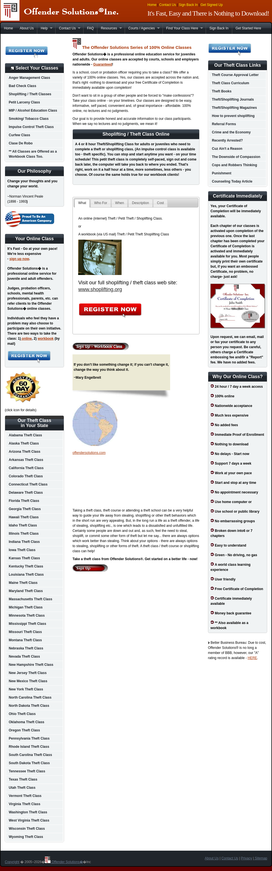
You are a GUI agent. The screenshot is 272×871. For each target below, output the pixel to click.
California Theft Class (26, 468)
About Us (27, 28)
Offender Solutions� (64, 862)
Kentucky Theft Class (26, 566)
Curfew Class (19, 135)
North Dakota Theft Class (29, 706)
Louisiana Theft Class (26, 575)
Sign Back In (188, 5)
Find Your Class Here (183, 28)
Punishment (221, 173)
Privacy (246, 858)
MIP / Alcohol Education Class (33, 110)
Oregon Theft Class (24, 730)
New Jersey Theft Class (28, 673)
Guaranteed (102, 64)
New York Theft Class (26, 689)
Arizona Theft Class (24, 452)
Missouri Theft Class (25, 632)
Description (140, 203)
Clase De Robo (21, 143)
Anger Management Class (29, 78)
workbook (46, 339)
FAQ (90, 28)
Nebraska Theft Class (26, 648)
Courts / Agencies (142, 28)
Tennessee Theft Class (27, 771)
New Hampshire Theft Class (31, 665)
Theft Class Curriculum (230, 83)
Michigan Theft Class (26, 607)
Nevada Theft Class (24, 656)
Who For (100, 203)
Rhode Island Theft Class (29, 747)
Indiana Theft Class (24, 542)
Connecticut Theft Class (28, 484)
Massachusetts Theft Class (30, 599)
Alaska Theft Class (24, 443)
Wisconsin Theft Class (27, 829)
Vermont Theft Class (25, 796)
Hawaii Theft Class (24, 517)
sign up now (19, 259)
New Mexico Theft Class (28, 681)
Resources (109, 28)
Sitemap (260, 858)
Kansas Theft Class (24, 558)
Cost (160, 203)
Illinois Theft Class (24, 534)
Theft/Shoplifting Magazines (234, 108)
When (119, 203)
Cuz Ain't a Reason (227, 149)
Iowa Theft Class (22, 550)
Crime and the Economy (231, 132)
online (26, 339)
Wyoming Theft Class (26, 837)
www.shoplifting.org (100, 289)
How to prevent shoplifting (233, 116)
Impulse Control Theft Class (31, 127)
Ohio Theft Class (22, 714)
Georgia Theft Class (25, 509)
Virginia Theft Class (24, 804)
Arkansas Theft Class (26, 460)
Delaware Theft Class (26, 493)
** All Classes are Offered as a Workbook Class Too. (33, 154)
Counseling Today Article (232, 181)
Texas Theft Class (23, 779)
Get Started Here (248, 28)
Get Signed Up (212, 5)
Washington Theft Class (28, 812)
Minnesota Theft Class (27, 616)
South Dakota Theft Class (29, 763)
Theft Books (221, 91)
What (82, 203)
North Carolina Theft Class (30, 697)
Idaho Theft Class (23, 525)
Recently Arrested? (227, 140)
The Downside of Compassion (236, 157)
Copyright (12, 862)
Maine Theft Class (23, 583)
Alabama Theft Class (25, 435)
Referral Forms (224, 124)
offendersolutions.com (89, 453)
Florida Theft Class (24, 501)
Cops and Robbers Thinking (234, 165)
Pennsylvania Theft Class (29, 738)
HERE (252, 658)
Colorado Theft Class (26, 476)
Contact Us (167, 5)
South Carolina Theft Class (30, 755)
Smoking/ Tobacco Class (29, 119)
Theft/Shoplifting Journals (233, 99)
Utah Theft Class (22, 788)
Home (152, 5)
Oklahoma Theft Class (26, 722)
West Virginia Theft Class (29, 820)
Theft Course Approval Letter (235, 75)
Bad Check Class (22, 86)
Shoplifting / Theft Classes (30, 94)
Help (44, 28)
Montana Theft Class (25, 640)
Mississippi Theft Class (27, 624)
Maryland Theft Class (26, 591)
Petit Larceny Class (24, 102)
